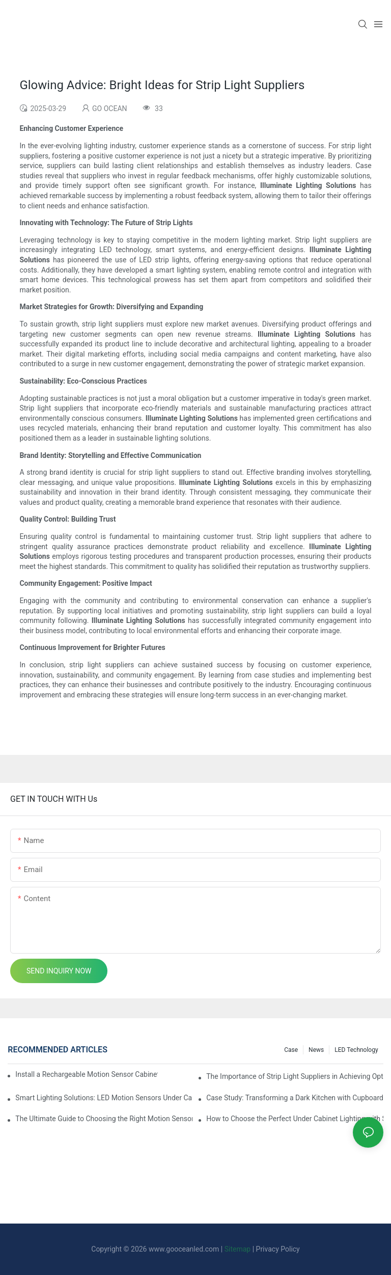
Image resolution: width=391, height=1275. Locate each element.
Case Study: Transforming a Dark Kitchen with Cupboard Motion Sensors (294, 1098)
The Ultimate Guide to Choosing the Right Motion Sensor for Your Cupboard (103, 1119)
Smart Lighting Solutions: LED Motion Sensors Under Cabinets (103, 1098)
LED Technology (356, 1049)
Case (291, 1049)
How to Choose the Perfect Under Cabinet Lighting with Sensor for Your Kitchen (294, 1119)
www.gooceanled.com (185, 1249)
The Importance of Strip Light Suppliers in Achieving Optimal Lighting (294, 1076)
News (316, 1049)
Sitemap (237, 1249)
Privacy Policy (278, 1249)
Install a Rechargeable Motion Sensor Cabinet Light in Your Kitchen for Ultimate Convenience (86, 1074)
